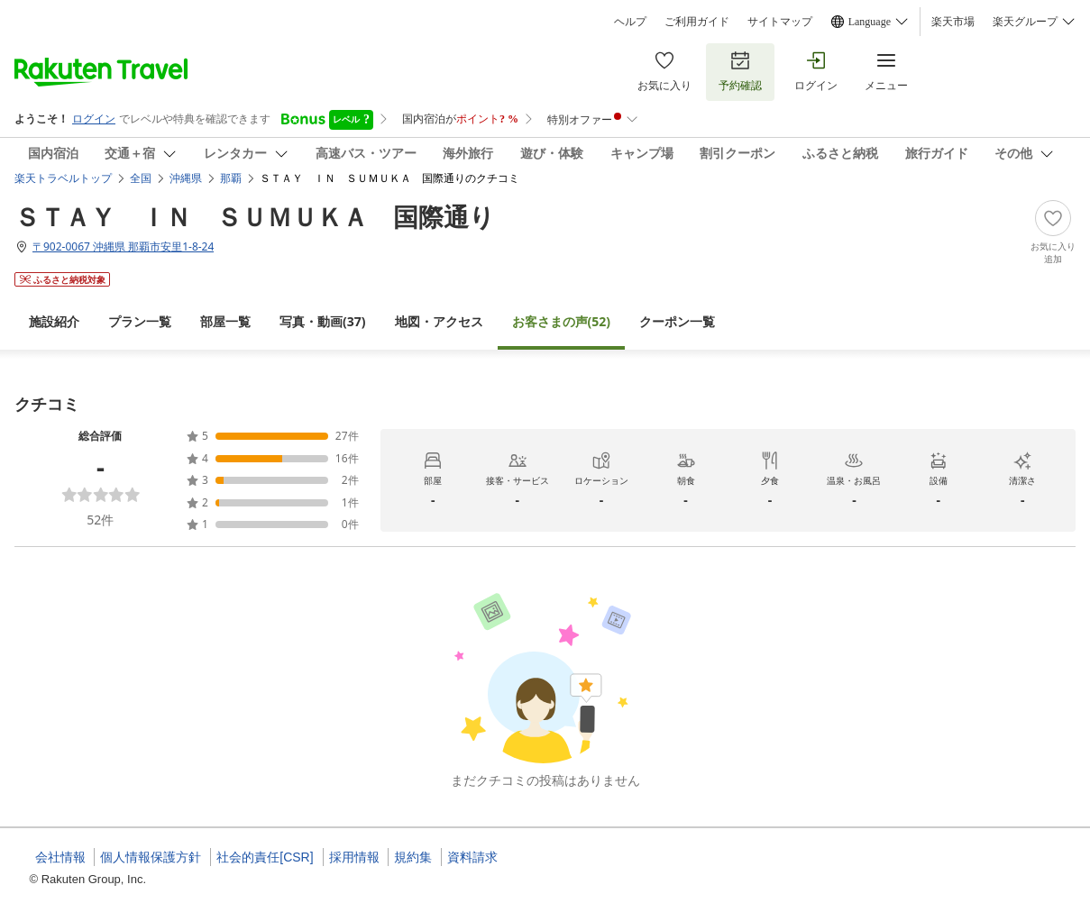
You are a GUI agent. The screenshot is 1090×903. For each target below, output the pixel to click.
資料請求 (472, 857)
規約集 (413, 857)
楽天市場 (953, 21)
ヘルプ (630, 21)
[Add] (1053, 232)
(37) (322, 321)
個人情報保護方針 (150, 857)
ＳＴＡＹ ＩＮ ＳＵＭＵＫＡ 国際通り (254, 216)
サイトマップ (779, 21)
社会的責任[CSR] (264, 857)
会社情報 (60, 857)
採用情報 (354, 857)
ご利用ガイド (696, 21)
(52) (561, 321)
